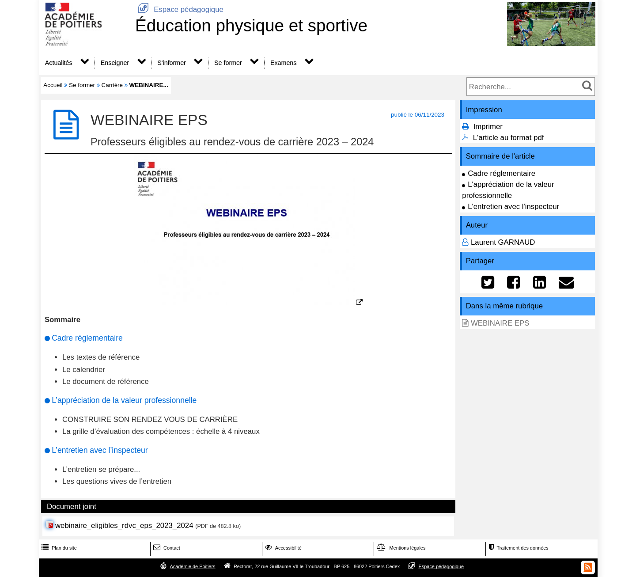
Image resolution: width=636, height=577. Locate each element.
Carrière (112, 85)
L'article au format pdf (508, 137)
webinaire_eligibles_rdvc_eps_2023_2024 (124, 525)
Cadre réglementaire (501, 173)
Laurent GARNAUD (503, 242)
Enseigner (115, 62)
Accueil (52, 85)
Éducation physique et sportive (251, 25)
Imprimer (488, 126)
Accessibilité (282, 547)
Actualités (58, 62)
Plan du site (58, 547)
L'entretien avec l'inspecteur (513, 206)
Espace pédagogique (179, 9)
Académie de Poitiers (192, 566)
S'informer (171, 62)
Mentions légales (400, 547)
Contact (165, 547)
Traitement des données (517, 547)
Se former (228, 62)
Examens (283, 62)
